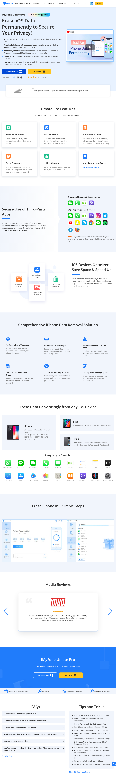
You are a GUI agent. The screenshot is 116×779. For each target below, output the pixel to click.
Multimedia (48, 3)
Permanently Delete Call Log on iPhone (88, 761)
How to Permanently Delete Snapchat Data (90, 724)
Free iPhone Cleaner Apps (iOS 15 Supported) (91, 747)
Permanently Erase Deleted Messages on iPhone (92, 764)
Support (81, 3)
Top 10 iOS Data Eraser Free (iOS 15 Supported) (91, 715)
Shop (99, 3)
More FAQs (7, 756)
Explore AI (61, 3)
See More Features (91, 167)
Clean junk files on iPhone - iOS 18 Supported (91, 730)
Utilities (36, 3)
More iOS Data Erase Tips (79, 772)
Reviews (43, 77)
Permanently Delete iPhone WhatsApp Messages (92, 739)
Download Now (14, 71)
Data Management (21, 3)
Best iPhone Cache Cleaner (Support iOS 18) (90, 727)
